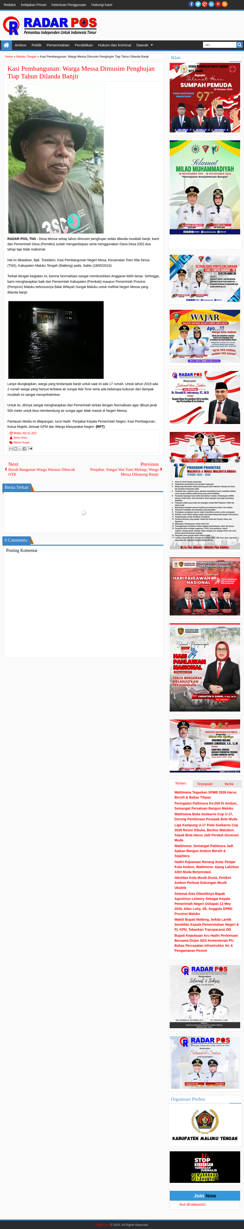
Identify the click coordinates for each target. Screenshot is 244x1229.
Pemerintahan (58, 45)
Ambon (20, 45)
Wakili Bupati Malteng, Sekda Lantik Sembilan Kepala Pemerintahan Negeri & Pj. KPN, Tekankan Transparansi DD (206, 924)
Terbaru (180, 783)
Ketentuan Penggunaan (68, 5)
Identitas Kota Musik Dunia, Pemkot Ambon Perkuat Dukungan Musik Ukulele (202, 883)
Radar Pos (102, 1225)
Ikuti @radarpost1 (192, 1204)
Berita (229, 784)
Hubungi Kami (102, 5)
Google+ (205, 4)
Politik (36, 45)
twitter (198, 4)
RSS (225, 4)
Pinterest (218, 4)
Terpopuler (205, 784)
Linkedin (211, 4)
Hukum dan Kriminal (114, 45)
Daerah (142, 45)
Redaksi (10, 5)
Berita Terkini (20, 437)
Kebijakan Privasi (33, 5)
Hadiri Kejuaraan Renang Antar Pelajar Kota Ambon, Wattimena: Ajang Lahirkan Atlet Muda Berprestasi (206, 867)
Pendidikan (84, 45)
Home (6, 45)
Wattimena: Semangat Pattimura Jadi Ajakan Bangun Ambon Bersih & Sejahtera (203, 851)
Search (239, 45)
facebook (191, 4)
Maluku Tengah (22, 442)
